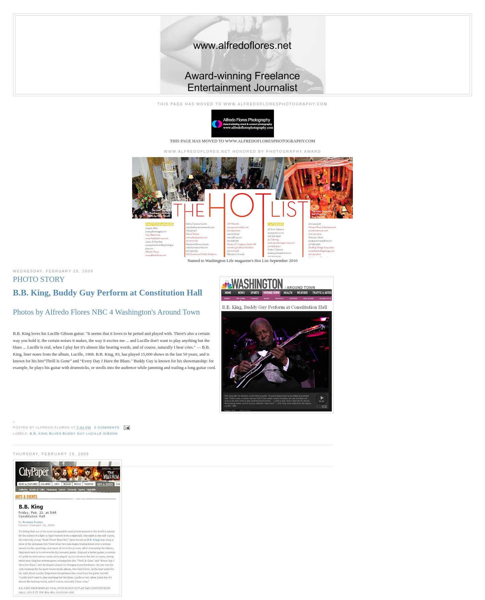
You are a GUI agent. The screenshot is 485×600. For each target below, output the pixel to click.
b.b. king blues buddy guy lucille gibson (74, 433)
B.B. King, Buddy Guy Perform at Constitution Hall (107, 292)
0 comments (106, 427)
